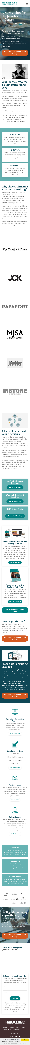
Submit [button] (15, 998)
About (5, 1027)
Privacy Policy (20, 1027)
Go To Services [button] (15, 767)
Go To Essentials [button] (15, 733)
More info (24, 1043)
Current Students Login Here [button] (15, 610)
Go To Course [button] (15, 834)
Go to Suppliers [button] (15, 501)
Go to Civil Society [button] (15, 516)
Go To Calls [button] (15, 799)
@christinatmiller (9, 950)
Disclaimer (16, 1029)
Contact (11, 1027)
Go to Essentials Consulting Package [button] (15, 53)
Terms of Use (7, 1029)
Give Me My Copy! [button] (15, 601)
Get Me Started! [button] (15, 562)
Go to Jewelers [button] (15, 487)
